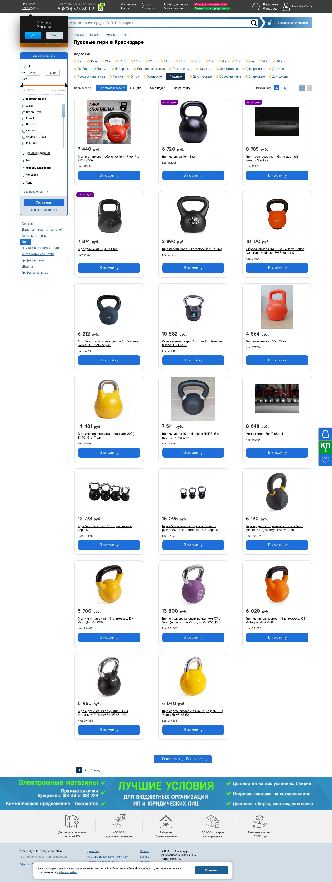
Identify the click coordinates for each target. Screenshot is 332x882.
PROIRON (31, 142)
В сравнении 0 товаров (293, 22)
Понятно (211, 870)
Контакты (126, 8)
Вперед (96, 770)
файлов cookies (67, 872)
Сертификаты (150, 8)
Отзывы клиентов (174, 8)
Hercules (31, 124)
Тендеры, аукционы (176, 4)
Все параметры (33, 191)
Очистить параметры (44, 209)
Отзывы (144, 851)
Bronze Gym (33, 112)
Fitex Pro (31, 118)
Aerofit (30, 105)
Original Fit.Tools (36, 136)
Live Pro (31, 130)
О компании (128, 4)
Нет (54, 35)
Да (33, 35)
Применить (44, 202)
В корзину (109, 175)
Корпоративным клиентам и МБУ (107, 856)
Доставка (147, 4)
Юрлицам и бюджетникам (211, 4)
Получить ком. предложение (212, 8)
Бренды (144, 856)
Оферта (24, 864)
